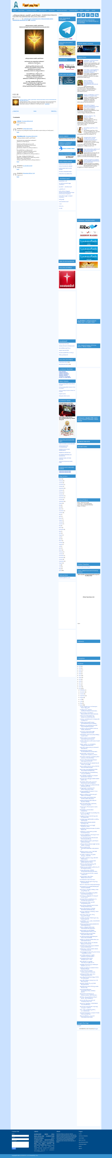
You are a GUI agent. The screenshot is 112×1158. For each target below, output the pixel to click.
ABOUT (80, 1148)
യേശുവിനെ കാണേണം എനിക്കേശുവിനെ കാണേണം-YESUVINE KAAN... (89, 757)
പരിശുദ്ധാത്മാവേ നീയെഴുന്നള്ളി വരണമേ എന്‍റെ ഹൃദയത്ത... (89, 844)
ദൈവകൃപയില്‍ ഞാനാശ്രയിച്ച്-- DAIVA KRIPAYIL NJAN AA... (89, 912)
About (93, 10)
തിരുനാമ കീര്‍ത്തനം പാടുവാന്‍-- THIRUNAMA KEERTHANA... (87, 1016)
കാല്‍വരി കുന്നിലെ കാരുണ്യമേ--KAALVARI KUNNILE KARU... (88, 934)
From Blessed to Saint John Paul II (87, 879)
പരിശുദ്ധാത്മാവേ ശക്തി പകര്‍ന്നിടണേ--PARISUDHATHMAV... (89, 841)
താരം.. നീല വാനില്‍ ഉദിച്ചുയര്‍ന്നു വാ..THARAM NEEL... (87, 1010)
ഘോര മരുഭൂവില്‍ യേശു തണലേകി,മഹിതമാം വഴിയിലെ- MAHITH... (88, 991)
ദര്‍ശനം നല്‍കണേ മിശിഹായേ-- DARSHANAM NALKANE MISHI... (88, 928)
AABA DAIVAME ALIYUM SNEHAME (67, 443)
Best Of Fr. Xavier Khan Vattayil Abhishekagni (90, 884)
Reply (18, 124)
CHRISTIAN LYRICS (28, 18)
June (60, 566)
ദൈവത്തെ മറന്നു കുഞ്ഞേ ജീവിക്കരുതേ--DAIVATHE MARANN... (89, 887)
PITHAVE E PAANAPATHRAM (65, 171)
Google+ (79, 1025)
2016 (80, 685)
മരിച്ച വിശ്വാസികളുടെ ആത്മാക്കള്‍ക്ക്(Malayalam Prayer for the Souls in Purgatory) (91, 106)
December (61, 484)
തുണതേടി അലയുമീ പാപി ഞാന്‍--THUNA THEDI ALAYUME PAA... (89, 1013)
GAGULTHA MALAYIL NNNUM (65, 166)
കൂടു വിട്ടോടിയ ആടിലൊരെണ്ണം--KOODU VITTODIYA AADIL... (89, 977)
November (61, 529)
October (61, 482)
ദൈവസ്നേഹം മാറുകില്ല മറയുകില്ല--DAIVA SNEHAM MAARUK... (89, 893)
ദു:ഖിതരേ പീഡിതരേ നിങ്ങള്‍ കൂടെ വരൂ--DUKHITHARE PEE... (89, 918)
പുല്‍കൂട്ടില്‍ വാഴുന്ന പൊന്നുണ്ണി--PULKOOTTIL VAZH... (87, 826)
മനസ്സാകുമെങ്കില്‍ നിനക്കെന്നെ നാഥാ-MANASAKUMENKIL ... (89, 792)
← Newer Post (15, 111)
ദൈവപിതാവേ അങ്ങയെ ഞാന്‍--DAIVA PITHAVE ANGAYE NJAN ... (89, 906)
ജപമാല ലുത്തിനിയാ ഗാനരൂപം (66, 352)
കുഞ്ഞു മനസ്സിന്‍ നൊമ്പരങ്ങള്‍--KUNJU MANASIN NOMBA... (89, 968)
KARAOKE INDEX (73, 10)
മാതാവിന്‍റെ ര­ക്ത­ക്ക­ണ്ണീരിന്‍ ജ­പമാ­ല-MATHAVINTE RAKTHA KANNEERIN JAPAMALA (91, 71)
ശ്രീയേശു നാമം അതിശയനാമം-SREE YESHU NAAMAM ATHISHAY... (88, 726)
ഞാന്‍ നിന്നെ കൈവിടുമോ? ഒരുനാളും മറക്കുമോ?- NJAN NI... (89, 1007)
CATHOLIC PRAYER (39, 1145)
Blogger (96, 1028)
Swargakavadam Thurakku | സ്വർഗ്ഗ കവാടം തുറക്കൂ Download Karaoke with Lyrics (90, 138)
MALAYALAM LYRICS (62, 10)
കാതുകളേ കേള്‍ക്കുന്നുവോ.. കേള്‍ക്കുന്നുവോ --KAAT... (86, 959)
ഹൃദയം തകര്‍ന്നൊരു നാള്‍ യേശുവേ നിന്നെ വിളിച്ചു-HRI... (88, 707)
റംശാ (60, 203)
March (60, 479)
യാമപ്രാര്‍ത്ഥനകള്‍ (63, 201)
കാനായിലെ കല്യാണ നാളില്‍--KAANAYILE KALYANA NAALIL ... (87, 956)
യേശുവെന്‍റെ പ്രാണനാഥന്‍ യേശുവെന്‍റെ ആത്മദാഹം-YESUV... (89, 754)
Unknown (19, 121)
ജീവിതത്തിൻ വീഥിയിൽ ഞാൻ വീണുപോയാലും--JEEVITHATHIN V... (88, 994)
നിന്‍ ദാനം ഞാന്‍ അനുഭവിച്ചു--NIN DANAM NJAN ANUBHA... (88, 864)
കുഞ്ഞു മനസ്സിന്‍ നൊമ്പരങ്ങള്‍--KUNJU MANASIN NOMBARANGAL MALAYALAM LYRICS (91, 161)
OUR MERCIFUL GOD (24, 1155)
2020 (80, 677)
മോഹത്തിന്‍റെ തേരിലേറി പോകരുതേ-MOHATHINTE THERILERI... (89, 776)
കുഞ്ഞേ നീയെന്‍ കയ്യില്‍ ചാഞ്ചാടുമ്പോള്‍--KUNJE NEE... (88, 971)
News (81, 10)
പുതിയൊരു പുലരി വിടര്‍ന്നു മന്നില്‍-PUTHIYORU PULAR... (88, 832)
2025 (80, 668)
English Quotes (62, 393)
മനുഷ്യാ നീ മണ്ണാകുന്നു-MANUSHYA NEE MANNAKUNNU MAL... (89, 785)
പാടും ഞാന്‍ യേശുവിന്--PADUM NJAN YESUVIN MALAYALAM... (89, 838)
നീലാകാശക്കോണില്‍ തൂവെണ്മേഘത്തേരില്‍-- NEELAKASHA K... (89, 848)
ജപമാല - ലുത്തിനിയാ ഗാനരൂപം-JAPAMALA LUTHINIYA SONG (91, 95)
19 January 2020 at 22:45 (27, 121)
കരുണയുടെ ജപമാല (64, 343)
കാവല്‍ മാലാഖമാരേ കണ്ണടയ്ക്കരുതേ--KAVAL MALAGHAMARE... (89, 937)
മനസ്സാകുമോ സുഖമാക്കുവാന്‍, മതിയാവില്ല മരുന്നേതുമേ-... (87, 788)
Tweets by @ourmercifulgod (83, 566)
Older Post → (54, 111)
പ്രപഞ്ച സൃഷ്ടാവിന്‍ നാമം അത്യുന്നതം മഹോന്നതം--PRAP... (89, 813)
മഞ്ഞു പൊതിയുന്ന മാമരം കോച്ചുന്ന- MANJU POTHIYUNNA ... (88, 795)
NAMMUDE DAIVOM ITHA (64, 452)
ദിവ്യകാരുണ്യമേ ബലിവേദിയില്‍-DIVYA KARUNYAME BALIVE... (89, 924)
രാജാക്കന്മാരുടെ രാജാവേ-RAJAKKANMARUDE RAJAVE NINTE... (89, 751)
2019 (80, 679)
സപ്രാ (60, 208)
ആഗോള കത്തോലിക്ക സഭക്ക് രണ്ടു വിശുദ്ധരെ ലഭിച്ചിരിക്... (88, 804)
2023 (80, 671)
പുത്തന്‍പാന (62, 189)
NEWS (80, 1146)
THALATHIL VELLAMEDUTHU (65, 173)
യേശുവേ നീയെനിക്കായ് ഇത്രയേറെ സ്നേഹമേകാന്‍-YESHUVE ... (88, 760)
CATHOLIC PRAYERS (83, 1136)
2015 (80, 686)
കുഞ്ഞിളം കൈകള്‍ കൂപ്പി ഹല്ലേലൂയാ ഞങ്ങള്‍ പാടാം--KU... (89, 965)
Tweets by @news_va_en (64, 577)
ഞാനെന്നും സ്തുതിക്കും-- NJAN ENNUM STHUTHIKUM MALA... (89, 1004)
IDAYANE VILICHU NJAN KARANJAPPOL (64, 450)
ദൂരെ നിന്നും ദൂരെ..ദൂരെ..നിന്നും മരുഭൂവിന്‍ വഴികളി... (87, 915)
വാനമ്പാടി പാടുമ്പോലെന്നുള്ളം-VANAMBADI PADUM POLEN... (87, 732)
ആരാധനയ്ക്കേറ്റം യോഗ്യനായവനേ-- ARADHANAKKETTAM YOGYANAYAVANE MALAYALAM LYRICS (91, 83)
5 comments (33, 20)
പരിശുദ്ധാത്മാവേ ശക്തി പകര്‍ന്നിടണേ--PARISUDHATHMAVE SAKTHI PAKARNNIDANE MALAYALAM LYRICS (35, 15)
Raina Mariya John (21, 136)
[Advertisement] (67, 110)
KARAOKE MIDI (41, 1134)
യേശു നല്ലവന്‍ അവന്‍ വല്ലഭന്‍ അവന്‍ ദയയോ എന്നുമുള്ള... (89, 763)
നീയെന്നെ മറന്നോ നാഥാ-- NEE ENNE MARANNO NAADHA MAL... (88, 852)
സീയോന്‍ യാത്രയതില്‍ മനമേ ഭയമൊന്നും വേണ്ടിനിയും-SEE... (87, 716)
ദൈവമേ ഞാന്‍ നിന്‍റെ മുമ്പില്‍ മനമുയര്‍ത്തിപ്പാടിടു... (87, 903)
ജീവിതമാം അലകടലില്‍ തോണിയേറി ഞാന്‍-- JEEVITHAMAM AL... (88, 997)
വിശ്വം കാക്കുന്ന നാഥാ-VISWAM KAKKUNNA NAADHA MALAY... (87, 738)
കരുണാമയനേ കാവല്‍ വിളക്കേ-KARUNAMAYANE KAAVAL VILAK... (88, 931)
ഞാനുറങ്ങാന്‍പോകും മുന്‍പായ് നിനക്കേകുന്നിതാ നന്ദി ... (87, 1001)
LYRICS (44, 1142)
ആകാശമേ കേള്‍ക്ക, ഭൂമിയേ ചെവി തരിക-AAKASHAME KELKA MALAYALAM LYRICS (92, 150)
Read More (47, 103)
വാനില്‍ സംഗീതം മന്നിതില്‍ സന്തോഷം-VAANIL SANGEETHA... (89, 729)
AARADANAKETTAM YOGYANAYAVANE (63, 446)
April (60, 507)
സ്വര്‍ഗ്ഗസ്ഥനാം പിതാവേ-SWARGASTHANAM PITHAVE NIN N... (89, 710)
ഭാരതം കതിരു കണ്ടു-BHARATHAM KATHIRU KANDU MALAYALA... (88, 798)
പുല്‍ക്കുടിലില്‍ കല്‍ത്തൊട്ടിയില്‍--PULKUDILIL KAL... (88, 823)
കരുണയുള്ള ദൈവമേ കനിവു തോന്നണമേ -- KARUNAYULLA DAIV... (90, 952)
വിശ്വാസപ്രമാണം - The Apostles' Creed (89, 116)
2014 (80, 688)
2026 (80, 666)
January (60, 522)
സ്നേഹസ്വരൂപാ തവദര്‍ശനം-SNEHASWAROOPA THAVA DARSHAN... (89, 713)
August (60, 503)
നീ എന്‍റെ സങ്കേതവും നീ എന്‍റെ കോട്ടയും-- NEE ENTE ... (88, 855)
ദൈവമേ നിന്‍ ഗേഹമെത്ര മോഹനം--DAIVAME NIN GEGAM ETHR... (88, 899)
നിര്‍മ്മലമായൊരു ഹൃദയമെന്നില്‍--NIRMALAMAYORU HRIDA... (88, 861)
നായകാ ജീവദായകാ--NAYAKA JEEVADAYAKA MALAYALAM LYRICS (88, 871)
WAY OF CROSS (46, 1146)
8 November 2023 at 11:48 (29, 173)
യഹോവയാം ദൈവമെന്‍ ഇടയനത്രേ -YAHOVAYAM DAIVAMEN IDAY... (89, 770)
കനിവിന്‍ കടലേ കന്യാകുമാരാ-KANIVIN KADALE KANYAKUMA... (89, 946)
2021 (80, 675)
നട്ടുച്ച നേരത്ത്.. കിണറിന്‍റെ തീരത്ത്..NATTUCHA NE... (86, 877)
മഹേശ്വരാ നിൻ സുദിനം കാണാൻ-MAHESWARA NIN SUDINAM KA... (88, 782)
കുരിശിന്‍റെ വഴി (63, 181)
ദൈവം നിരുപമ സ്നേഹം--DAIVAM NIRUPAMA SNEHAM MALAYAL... (88, 909)
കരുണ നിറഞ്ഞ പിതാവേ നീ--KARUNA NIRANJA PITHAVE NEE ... (88, 943)
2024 (80, 670)
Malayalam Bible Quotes (64, 395)
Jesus (36, 1155)
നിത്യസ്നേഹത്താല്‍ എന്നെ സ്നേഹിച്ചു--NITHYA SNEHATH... (89, 882)
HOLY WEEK (21, 10)
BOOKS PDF (52, 10)
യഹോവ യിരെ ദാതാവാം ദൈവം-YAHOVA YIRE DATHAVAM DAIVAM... (89, 767)
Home (14, 10)
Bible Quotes (42, 10)
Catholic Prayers (31, 10)
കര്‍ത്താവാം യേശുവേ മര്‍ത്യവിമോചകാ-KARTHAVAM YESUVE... (89, 940)
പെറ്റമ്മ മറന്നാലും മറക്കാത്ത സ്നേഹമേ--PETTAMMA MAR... (89, 816)
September (61, 488)
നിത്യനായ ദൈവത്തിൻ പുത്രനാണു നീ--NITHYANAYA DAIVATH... (90, 867)
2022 (80, 673)
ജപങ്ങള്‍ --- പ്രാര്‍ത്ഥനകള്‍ (65, 186)
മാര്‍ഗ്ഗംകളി (61, 199)
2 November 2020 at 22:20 (31, 136)
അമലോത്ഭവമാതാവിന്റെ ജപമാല (67, 345)
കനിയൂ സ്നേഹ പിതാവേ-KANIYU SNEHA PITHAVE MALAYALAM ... (89, 949)
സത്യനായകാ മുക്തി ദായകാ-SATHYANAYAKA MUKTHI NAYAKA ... (88, 723)
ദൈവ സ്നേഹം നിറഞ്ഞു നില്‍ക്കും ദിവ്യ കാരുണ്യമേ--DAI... (89, 890)
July (60, 537)
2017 (80, 683)
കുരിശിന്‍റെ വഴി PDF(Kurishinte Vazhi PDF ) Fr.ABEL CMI (91, 61)
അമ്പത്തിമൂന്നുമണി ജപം (65, 348)
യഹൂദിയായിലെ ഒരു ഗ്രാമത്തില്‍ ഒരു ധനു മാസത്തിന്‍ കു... (89, 773)
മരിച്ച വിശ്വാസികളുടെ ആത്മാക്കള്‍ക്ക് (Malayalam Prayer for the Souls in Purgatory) (66, 192)
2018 (80, 681)
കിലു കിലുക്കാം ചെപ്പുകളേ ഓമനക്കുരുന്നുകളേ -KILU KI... (87, 962)
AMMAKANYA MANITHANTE (65, 164)
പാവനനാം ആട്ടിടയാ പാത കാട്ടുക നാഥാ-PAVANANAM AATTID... (89, 835)
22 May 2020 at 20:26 (27, 128)
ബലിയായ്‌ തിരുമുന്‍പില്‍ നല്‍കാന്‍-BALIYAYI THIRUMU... (88, 801)
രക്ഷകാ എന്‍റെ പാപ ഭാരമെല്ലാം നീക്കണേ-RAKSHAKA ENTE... (88, 745)
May (60, 505)
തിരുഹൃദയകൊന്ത (63, 354)
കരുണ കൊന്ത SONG (64, 350)
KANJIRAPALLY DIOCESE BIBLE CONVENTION (87, 810)
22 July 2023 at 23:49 (27, 165)
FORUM (87, 10)
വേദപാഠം (61, 206)
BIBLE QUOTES (46, 1143)
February (61, 480)
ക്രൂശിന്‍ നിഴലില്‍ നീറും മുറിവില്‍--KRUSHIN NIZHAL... (88, 984)
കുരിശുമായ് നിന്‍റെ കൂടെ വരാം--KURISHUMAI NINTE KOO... (88, 974)
